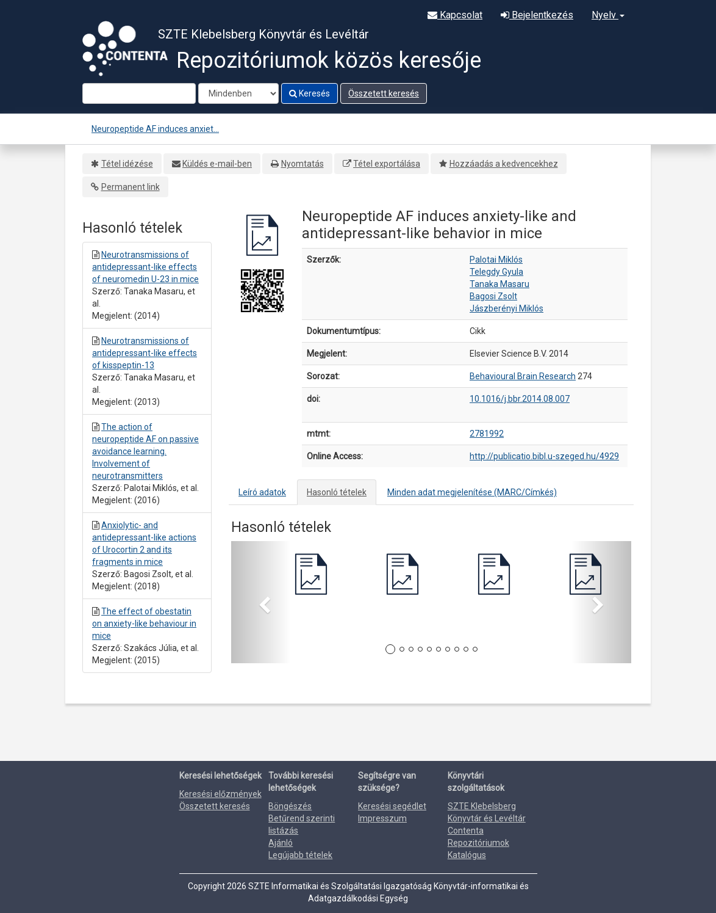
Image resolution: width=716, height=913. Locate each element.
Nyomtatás (302, 164)
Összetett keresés (383, 93)
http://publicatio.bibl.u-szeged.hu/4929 (544, 456)
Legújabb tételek (300, 855)
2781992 (487, 433)
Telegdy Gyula (496, 272)
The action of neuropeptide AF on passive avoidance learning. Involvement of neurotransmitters (145, 451)
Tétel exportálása (386, 164)
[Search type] (238, 93)
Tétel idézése (127, 164)
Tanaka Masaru (499, 284)
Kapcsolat (455, 15)
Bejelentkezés (537, 15)
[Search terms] (139, 93)
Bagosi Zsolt (493, 296)
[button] (261, 602)
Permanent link (130, 187)
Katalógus (467, 855)
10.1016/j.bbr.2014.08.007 (520, 399)
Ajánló (280, 843)
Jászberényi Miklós (506, 308)
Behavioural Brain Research (523, 376)
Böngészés (290, 806)
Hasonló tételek (337, 492)
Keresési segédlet (392, 806)
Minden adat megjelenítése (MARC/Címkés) (472, 492)
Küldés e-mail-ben (217, 164)
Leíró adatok (262, 492)
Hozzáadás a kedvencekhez (503, 164)
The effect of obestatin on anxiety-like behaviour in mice (144, 623)
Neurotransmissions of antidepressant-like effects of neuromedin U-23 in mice (145, 267)
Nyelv (608, 15)
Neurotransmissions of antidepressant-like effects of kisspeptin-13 (144, 353)
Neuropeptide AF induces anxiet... (155, 129)
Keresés (309, 93)
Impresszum (382, 818)
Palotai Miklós (496, 259)
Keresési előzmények (220, 794)
